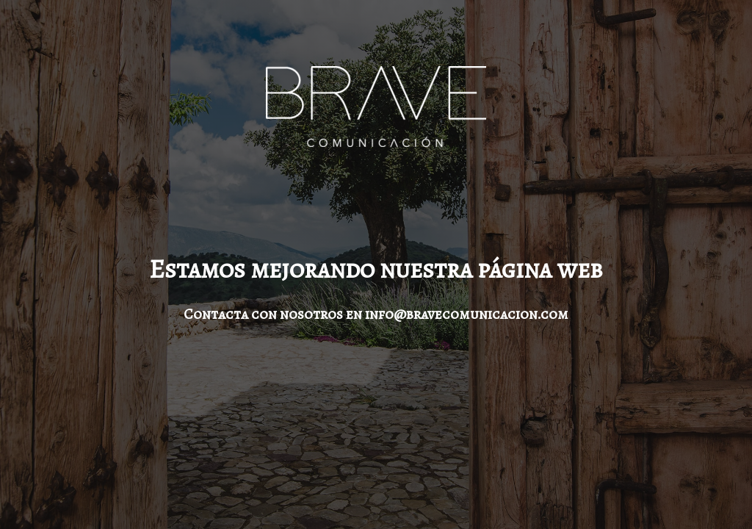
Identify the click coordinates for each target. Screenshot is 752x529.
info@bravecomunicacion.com (466, 314)
